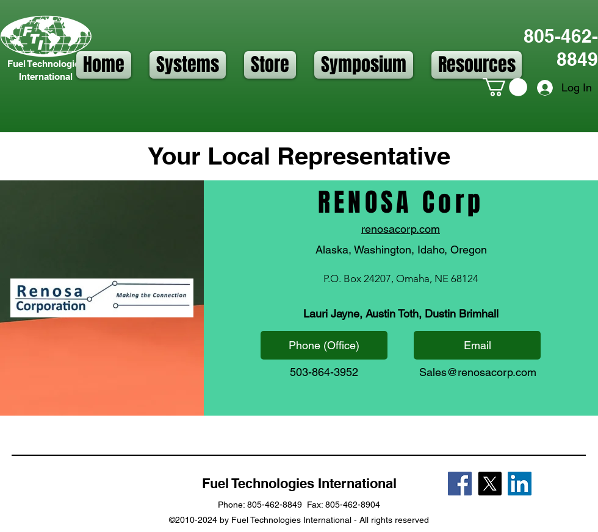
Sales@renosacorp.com (477, 372)
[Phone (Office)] (324, 345)
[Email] (477, 345)
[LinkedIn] (519, 483)
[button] (187, 65)
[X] (490, 483)
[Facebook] (460, 483)
